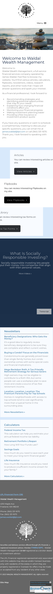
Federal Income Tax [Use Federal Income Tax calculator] (14, 434)
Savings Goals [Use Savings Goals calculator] (11, 453)
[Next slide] (50, 42)
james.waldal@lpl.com (13, 131)
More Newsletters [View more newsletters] (14, 408)
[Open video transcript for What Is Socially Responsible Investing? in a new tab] (40, 311)
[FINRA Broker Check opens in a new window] (41, 586)
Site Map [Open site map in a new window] (4, 582)
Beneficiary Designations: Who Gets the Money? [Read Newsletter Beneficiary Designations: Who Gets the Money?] (25, 333)
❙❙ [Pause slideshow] (29, 46)
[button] (41, 23)
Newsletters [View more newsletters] (12, 327)
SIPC (41, 548)
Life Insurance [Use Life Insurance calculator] (11, 464)
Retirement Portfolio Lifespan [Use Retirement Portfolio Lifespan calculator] (20, 445)
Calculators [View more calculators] (11, 429)
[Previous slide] (3, 42)
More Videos (21, 273)
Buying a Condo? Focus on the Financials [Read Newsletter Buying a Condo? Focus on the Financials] (26, 348)
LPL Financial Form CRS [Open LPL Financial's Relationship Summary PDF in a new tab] (11, 494)
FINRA (34, 548)
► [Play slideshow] (22, 46)
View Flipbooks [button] (16, 200)
